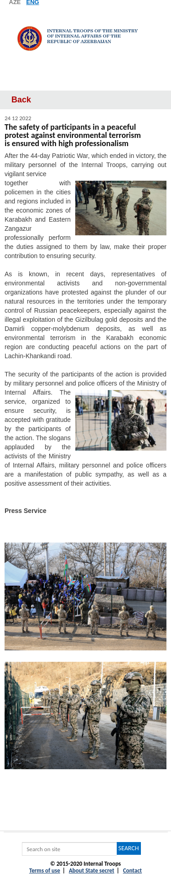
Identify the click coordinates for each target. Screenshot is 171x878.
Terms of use (44, 870)
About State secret (91, 870)
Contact (132, 870)
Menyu (85, 81)
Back (21, 99)
